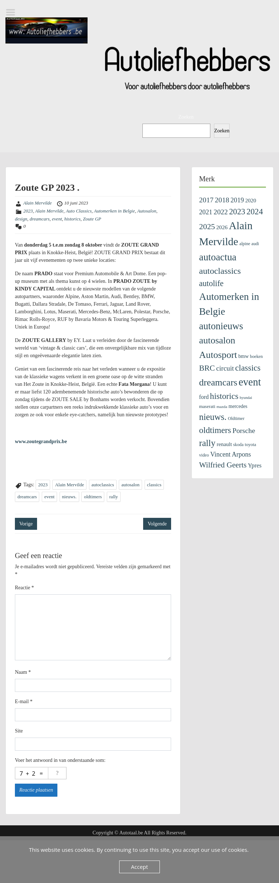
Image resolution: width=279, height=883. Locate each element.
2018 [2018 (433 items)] (222, 200)
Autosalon (146, 211)
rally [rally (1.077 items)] (207, 443)
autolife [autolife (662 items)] (211, 283)
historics (72, 219)
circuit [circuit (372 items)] (225, 368)
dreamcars (39, 219)
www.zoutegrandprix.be (41, 441)
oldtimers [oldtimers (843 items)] (215, 430)
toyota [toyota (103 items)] (250, 444)
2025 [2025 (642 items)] (207, 226)
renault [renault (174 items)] (224, 444)
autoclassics (103, 484)
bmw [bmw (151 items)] (243, 356)
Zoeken (186, 117)
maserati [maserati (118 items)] (207, 406)
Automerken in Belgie (114, 211)
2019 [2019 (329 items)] (237, 200)
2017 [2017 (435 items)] (206, 200)
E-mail (24, 701)
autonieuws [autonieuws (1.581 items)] (221, 326)
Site (19, 731)
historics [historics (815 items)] (224, 396)
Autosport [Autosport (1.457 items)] (218, 355)
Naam (23, 672)
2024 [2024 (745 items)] (254, 211)
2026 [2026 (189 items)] (221, 227)
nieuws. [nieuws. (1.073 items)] (213, 417)
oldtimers (93, 496)
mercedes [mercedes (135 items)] (238, 406)
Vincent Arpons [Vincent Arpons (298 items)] (230, 454)
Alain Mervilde (37, 203)
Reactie (24, 587)
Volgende (157, 524)
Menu (13, 12)
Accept (139, 866)
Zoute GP (92, 219)
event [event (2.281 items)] (250, 382)
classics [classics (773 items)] (247, 367)
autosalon (130, 484)
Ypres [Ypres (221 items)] (255, 465)
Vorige (26, 524)
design (21, 219)
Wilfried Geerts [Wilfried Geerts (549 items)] (223, 465)
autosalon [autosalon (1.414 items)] (217, 340)
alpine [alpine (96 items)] (244, 243)
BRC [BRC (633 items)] (207, 368)
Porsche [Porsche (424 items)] (243, 430)
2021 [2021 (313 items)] (205, 212)
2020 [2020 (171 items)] (250, 200)
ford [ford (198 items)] (204, 397)
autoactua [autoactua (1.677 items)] (217, 257)
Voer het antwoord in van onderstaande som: (60, 760)
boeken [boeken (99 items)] (256, 356)
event (57, 219)
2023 (28, 211)
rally (113, 496)
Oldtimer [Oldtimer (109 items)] (236, 418)
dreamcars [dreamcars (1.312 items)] (218, 382)
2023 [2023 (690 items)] (237, 211)
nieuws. (69, 496)
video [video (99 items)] (204, 455)
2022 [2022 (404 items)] (221, 212)
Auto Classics (79, 211)
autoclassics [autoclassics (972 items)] (220, 271)
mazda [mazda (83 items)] (222, 406)
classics (154, 484)
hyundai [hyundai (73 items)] (246, 398)
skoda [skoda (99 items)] (238, 444)
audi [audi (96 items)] (255, 243)
